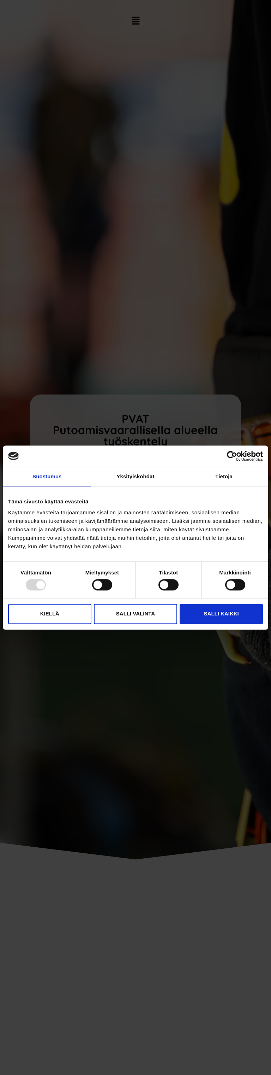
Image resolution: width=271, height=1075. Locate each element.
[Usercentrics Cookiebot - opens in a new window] (232, 456)
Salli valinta (135, 614)
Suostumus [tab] (47, 476)
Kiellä (49, 614)
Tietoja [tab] (224, 476)
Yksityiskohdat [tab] (135, 476)
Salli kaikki (221, 614)
